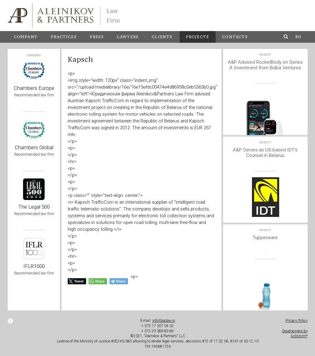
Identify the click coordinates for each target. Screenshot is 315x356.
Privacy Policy (296, 320)
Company (26, 36)
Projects (197, 36)
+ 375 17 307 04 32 (157, 326)
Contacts (235, 36)
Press (97, 36)
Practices (64, 36)
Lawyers (127, 36)
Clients (162, 36)
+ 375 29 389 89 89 (157, 331)
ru (298, 36)
